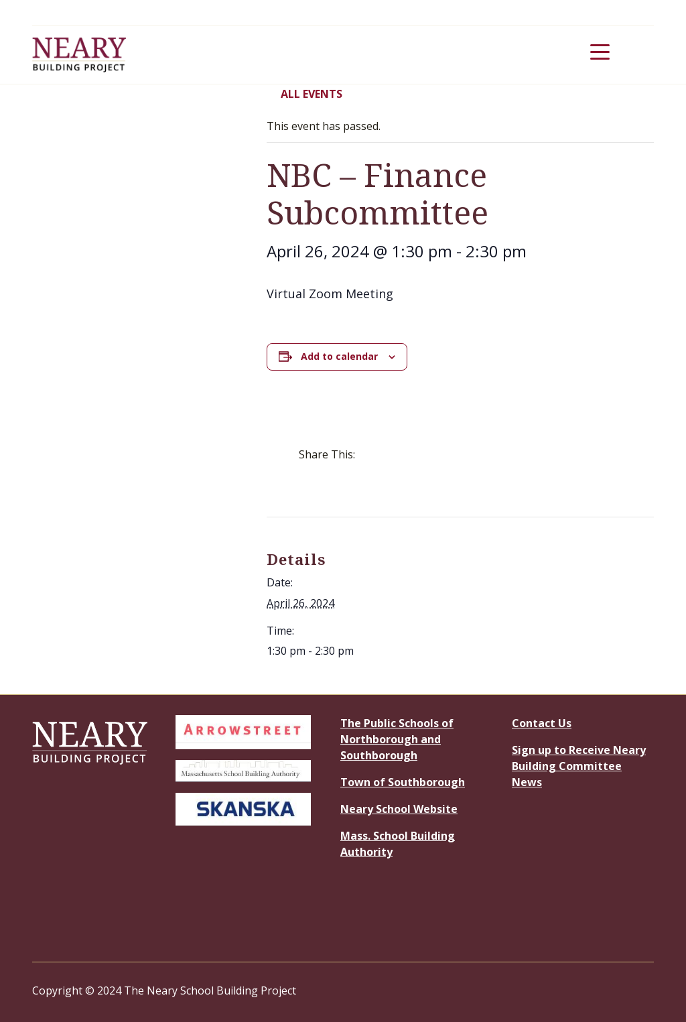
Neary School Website (399, 809)
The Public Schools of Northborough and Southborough (397, 739)
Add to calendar (339, 356)
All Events (304, 93)
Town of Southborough (402, 782)
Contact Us (541, 723)
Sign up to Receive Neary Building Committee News (579, 766)
